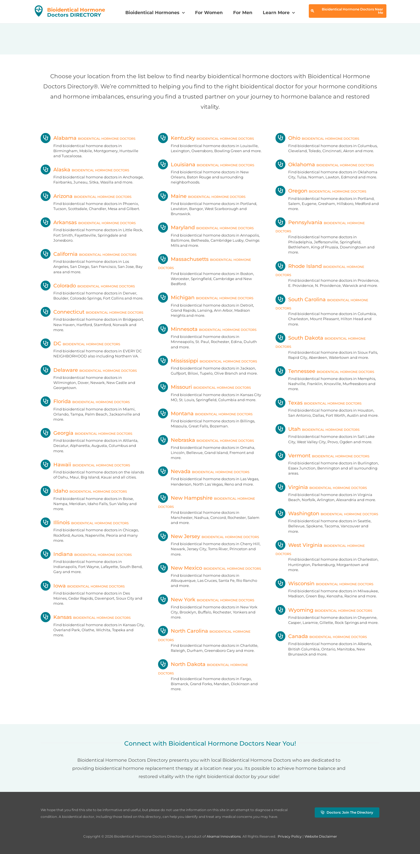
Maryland (206, 227)
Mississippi (207, 361)
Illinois (85, 522)
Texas (318, 403)
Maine (202, 196)
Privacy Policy (290, 836)
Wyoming (323, 610)
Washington (326, 513)
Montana (205, 413)
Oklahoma (324, 164)
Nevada (204, 471)
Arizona (86, 196)
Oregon (320, 191)
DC (80, 343)
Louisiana (206, 164)
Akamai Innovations (224, 836)
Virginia (321, 487)
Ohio (317, 138)
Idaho (84, 491)
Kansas (86, 617)
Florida (85, 401)
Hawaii (85, 465)
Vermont (322, 456)
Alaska (85, 170)
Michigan (205, 297)
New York (206, 600)
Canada (321, 636)
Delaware (89, 370)
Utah (317, 429)
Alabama (88, 138)
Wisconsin (324, 583)
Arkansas (88, 222)
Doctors (76, 12)
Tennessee (324, 371)
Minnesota (207, 329)
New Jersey (208, 536)
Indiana (86, 554)
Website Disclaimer (321, 836)
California (89, 254)
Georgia (86, 433)
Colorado (88, 286)
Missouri (204, 387)
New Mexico (209, 568)
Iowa (83, 586)
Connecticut (92, 312)
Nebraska (206, 440)
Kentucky (206, 138)
